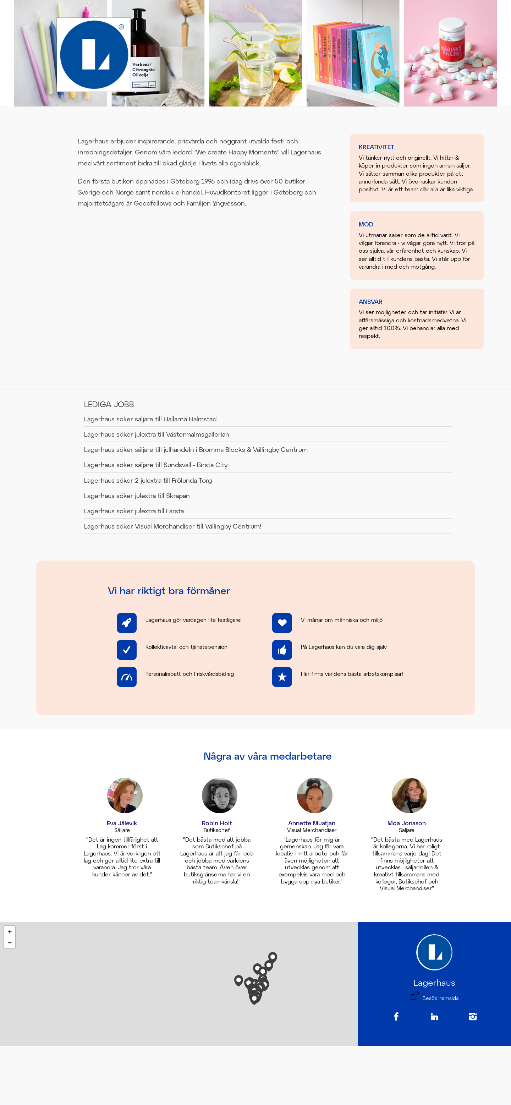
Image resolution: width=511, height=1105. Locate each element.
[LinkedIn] (434, 1017)
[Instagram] (473, 1017)
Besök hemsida (440, 998)
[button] (254, 997)
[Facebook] (396, 1017)
